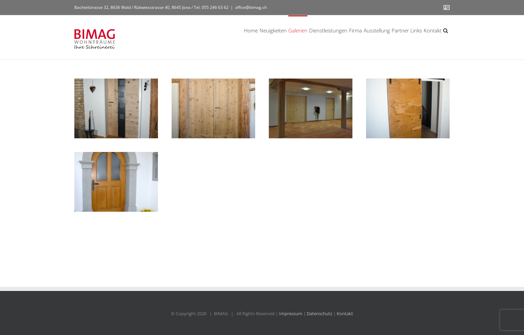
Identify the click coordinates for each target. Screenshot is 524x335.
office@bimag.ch (251, 7)
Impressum (290, 313)
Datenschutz (319, 313)
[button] (445, 30)
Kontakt (345, 313)
